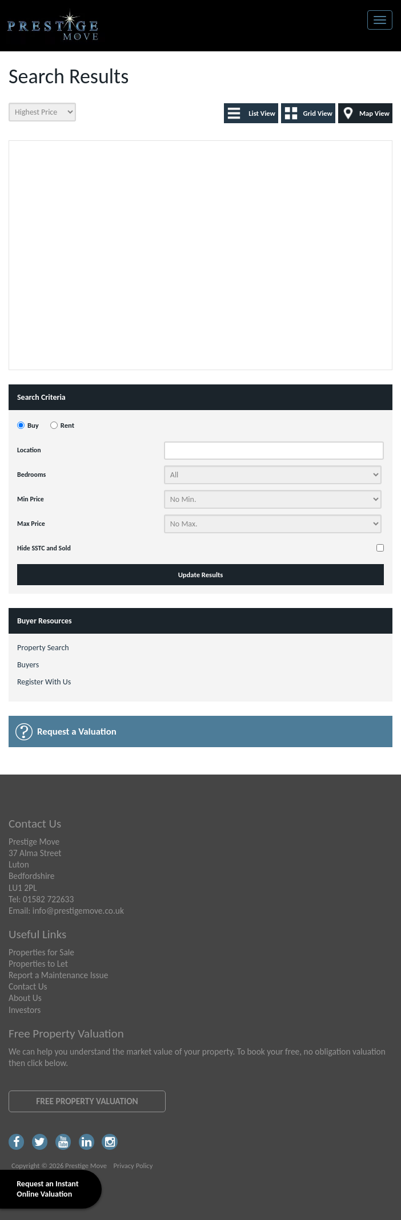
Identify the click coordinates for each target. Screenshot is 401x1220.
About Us (25, 997)
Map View (374, 113)
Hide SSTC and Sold (44, 548)
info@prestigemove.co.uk (78, 910)
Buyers (28, 665)
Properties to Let (38, 963)
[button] (169, 185)
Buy (33, 425)
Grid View (317, 113)
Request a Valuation (77, 731)
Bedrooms (31, 475)
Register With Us (44, 682)
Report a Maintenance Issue (58, 975)
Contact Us (28, 986)
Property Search (43, 647)
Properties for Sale (41, 952)
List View (261, 113)
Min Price (30, 499)
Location (29, 450)
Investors (25, 1009)
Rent (67, 425)
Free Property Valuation (87, 1101)
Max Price (31, 524)
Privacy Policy (133, 1165)
